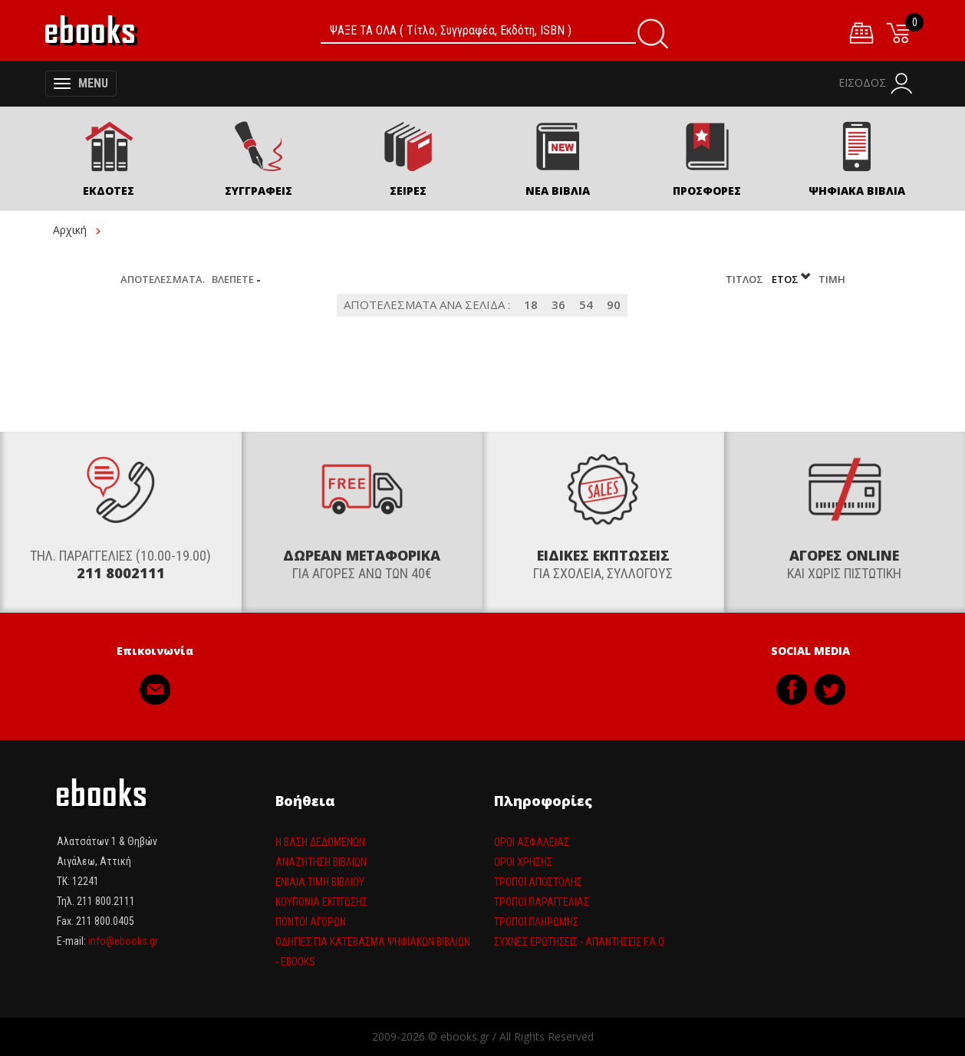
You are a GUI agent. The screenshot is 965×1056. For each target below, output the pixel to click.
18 (531, 305)
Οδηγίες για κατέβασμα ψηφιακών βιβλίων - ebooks (372, 952)
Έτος (792, 279)
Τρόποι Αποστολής (538, 882)
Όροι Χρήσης (523, 862)
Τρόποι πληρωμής (536, 922)
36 (558, 305)
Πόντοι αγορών (310, 922)
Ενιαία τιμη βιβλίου (319, 882)
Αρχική (70, 229)
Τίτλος (746, 279)
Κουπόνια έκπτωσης (321, 902)
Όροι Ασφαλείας (531, 842)
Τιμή (831, 279)
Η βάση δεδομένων (320, 842)
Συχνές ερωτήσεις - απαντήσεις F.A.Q (579, 942)
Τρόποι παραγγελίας (541, 902)
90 (614, 305)
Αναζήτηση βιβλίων (321, 862)
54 (586, 305)
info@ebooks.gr (123, 942)
